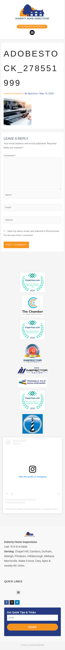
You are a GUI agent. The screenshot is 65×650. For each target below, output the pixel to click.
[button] (32, 32)
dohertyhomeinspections (30, 509)
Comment (10, 155)
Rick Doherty (10, 509)
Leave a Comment (13, 93)
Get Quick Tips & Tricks (21, 612)
